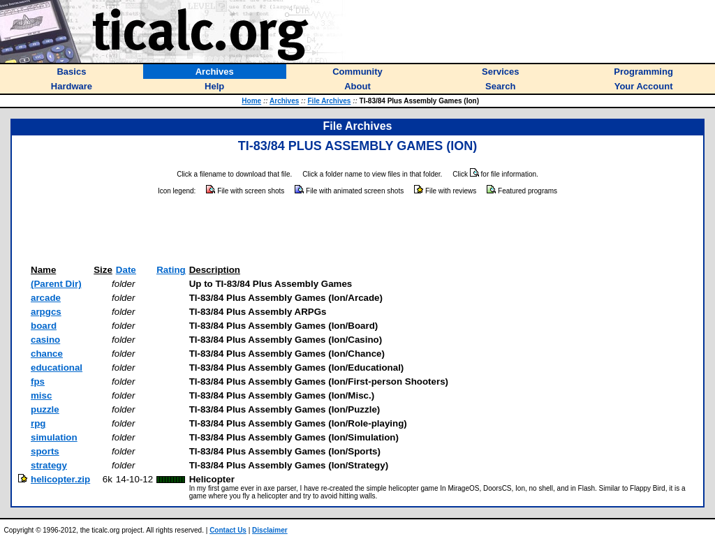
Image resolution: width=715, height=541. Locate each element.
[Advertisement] (357, 230)
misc (41, 395)
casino (45, 339)
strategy (49, 465)
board (44, 325)
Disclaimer (270, 530)
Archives (284, 101)
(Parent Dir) (56, 284)
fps (38, 381)
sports (45, 451)
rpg (38, 423)
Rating (170, 270)
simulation (54, 437)
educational (56, 367)
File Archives (329, 101)
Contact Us (227, 530)
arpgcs (46, 311)
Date (126, 270)
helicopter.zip (60, 479)
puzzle (45, 409)
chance (47, 353)
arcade (46, 297)
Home (251, 101)
